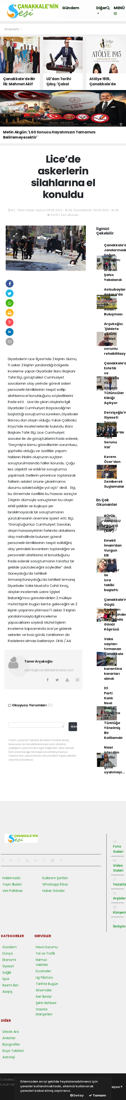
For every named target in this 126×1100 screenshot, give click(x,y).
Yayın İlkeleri (12, 884)
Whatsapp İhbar (55, 884)
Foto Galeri (118, 847)
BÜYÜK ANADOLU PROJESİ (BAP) (112, 523)
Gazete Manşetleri (44, 1012)
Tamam (97, 1095)
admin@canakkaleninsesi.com (49, 670)
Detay (77, 1095)
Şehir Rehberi (46, 1003)
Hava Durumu (47, 947)
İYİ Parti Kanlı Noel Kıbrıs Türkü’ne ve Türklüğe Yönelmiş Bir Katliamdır (113, 713)
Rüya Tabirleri (13, 1050)
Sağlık (6, 972)
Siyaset (8, 966)
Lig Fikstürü (44, 977)
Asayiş (7, 991)
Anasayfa (11, 29)
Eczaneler (43, 971)
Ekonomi (9, 959)
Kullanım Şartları (55, 878)
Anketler (8, 1038)
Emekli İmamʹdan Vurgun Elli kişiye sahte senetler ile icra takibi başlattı (113, 565)
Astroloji (8, 1057)
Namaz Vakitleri (42, 962)
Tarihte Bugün (47, 983)
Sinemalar (44, 990)
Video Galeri (118, 866)
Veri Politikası (12, 890)
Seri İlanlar (44, 996)
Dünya (7, 953)
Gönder (74, 727)
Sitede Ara (10, 1031)
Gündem (70, 8)
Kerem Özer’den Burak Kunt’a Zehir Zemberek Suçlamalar (114, 471)
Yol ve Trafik (45, 953)
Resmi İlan (10, 985)
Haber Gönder (53, 890)
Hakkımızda (11, 878)
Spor (5, 978)
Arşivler (119, 896)
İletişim (119, 924)
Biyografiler (11, 1044)
